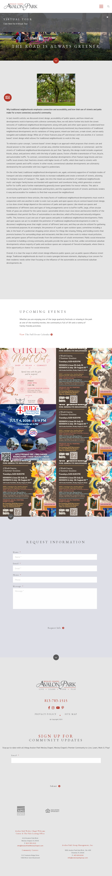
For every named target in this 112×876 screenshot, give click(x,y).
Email (17, 563)
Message (18, 586)
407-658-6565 (79, 854)
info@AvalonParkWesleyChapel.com (30, 844)
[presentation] (57, 616)
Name (17, 552)
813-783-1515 (56, 700)
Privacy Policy (46, 713)
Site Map (71, 713)
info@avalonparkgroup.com (78, 856)
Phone (17, 575)
